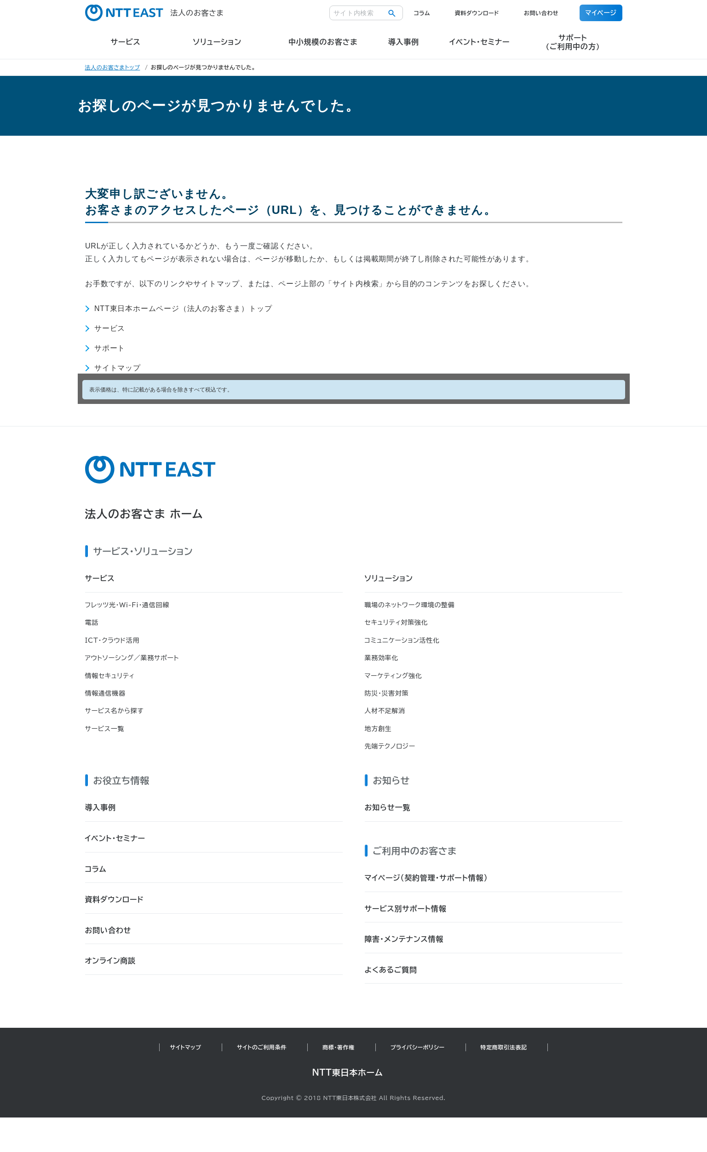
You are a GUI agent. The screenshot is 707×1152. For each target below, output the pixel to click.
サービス (109, 328)
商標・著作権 (338, 1047)
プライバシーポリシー (418, 1047)
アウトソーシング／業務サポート (132, 658)
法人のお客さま (154, 13)
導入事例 (100, 807)
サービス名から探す (114, 711)
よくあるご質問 (391, 969)
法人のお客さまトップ (112, 67)
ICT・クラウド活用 (112, 640)
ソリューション (389, 578)
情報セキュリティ (110, 676)
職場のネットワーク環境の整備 (410, 605)
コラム (422, 13)
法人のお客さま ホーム (144, 513)
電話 (91, 622)
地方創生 (378, 729)
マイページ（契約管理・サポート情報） (426, 877)
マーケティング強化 (393, 676)
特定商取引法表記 (504, 1047)
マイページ (600, 13)
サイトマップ (117, 368)
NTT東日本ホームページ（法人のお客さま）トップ (183, 308)
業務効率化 (382, 658)
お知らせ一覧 (388, 807)
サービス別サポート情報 (406, 908)
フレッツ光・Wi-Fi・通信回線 (127, 605)
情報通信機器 (105, 693)
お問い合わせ (541, 13)
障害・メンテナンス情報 (404, 939)
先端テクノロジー (390, 746)
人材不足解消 (385, 711)
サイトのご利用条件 (262, 1047)
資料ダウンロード (477, 13)
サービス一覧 (105, 729)
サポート (109, 348)
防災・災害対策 (387, 693)
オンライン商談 (110, 960)
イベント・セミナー (115, 838)
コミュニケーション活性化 (402, 640)
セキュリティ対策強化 (396, 622)
